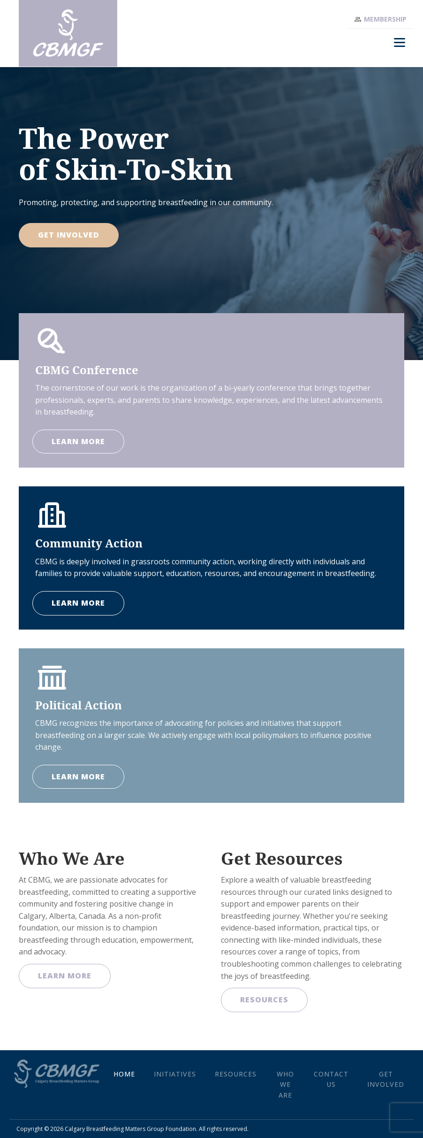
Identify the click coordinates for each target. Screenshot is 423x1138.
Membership (385, 19)
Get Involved (68, 235)
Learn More (64, 975)
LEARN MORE (78, 441)
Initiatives (175, 1073)
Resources (264, 999)
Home (124, 1073)
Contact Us (331, 1079)
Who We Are (285, 1084)
